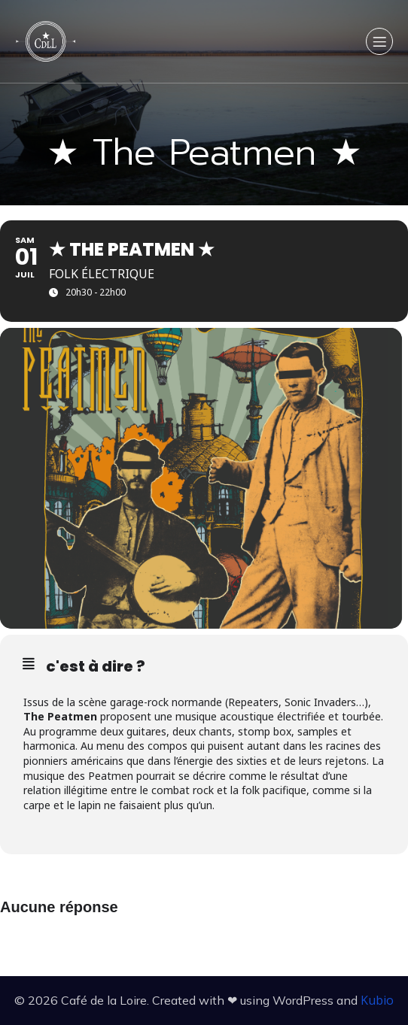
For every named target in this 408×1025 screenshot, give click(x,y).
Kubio (377, 1000)
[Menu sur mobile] (379, 41)
